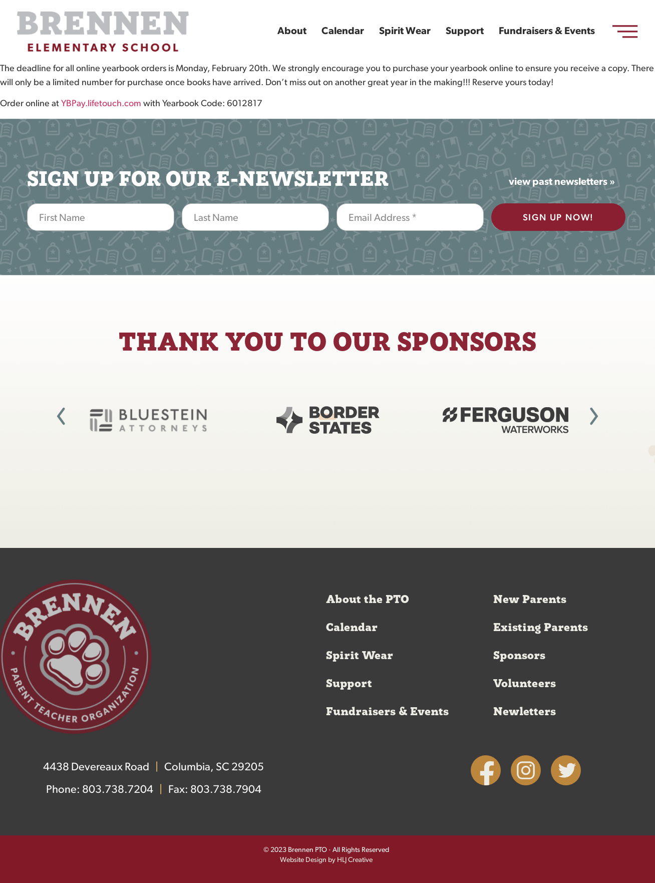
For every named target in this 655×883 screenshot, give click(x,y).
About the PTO (367, 599)
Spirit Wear (405, 32)
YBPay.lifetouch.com (101, 104)
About (291, 32)
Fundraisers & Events (547, 32)
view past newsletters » (562, 182)
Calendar (342, 32)
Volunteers (524, 683)
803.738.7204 (117, 790)
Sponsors (519, 655)
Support (465, 32)
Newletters (524, 711)
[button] (61, 416)
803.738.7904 (225, 790)
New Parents (529, 599)
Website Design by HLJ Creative (326, 860)
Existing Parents (540, 627)
